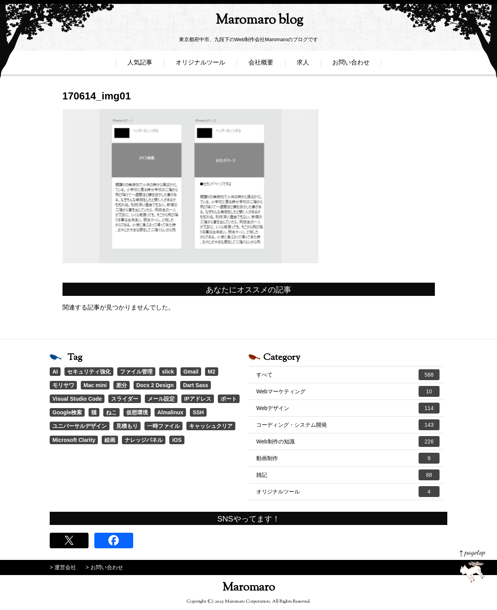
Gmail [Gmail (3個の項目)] (190, 371)
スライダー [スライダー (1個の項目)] (124, 399)
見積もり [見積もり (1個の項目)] (127, 426)
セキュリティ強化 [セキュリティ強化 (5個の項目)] (89, 371)
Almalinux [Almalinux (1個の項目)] (170, 412)
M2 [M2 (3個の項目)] (211, 371)
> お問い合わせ (104, 567)
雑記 (348, 474)
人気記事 (139, 65)
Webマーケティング (348, 391)
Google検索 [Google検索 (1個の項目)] (67, 412)
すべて (348, 374)
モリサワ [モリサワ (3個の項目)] (63, 385)
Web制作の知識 (348, 441)
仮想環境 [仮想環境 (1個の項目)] (137, 412)
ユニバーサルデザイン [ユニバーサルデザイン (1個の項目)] (79, 426)
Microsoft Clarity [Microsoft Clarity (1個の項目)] (73, 440)
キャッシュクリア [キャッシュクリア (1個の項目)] (211, 426)
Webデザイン (348, 408)
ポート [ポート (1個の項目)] (229, 399)
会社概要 (260, 65)
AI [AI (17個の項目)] (55, 371)
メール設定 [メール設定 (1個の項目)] (161, 399)
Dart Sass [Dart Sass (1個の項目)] (195, 385)
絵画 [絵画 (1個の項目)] (109, 440)
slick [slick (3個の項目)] (168, 371)
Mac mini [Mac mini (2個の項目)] (95, 385)
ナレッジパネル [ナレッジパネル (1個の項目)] (144, 440)
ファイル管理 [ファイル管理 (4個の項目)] (136, 371)
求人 (303, 65)
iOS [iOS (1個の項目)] (176, 440)
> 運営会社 (63, 567)
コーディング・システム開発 (348, 424)
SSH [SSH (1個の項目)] (198, 412)
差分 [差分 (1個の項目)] (121, 385)
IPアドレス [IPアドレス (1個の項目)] (197, 399)
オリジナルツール (200, 65)
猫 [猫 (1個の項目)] (94, 412)
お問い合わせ (351, 65)
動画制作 (348, 458)
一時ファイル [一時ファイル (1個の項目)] (163, 426)
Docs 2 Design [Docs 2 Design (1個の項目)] (155, 385)
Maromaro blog (248, 21)
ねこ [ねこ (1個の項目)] (111, 412)
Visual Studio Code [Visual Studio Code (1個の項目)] (77, 399)
